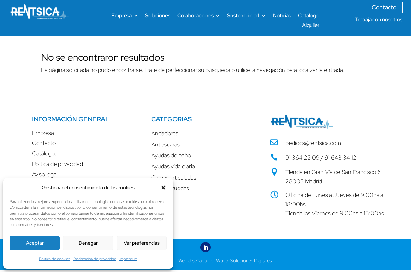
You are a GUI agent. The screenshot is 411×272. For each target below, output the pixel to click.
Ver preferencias (142, 243)
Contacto (384, 7)
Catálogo (308, 16)
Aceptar (35, 243)
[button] (163, 187)
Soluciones (157, 16)
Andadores (164, 133)
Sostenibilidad (243, 16)
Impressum (128, 258)
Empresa (121, 16)
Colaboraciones (195, 16)
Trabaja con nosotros (378, 19)
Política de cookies (54, 258)
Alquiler (310, 26)
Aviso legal (44, 174)
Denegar (88, 243)
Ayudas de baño (171, 155)
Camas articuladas (173, 177)
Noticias (282, 16)
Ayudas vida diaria (173, 166)
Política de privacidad (57, 164)
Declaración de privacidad (94, 258)
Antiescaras (165, 144)
